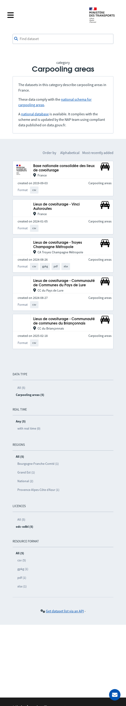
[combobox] (63, 39)
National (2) (25, 481)
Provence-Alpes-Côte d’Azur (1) (38, 490)
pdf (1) (21, 578)
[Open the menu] (45, 15)
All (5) (21, 388)
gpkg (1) (22, 569)
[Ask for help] (115, 695)
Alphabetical (69, 152)
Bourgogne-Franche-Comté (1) (38, 464)
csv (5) (21, 560)
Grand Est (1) (26, 472)
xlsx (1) (22, 586)
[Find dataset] (63, 39)
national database (35, 114)
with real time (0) (28, 428)
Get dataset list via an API (65, 611)
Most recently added (97, 152)
